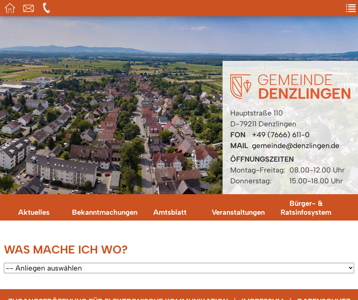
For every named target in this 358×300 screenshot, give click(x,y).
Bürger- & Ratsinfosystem (306, 208)
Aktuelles (34, 212)
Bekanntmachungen (104, 212)
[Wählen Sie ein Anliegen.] (179, 268)
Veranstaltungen (238, 212)
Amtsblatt (170, 212)
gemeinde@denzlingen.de (295, 145)
